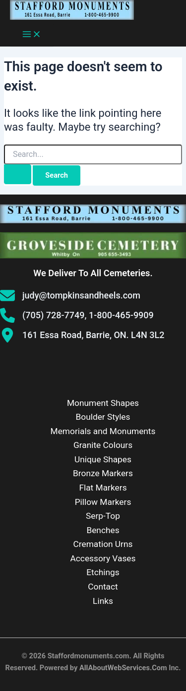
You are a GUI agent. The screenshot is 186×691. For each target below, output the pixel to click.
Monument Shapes (103, 403)
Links (103, 601)
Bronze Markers (103, 473)
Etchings (103, 572)
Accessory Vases (103, 558)
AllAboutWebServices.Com (123, 667)
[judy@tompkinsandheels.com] (70, 295)
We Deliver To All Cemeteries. (92, 273)
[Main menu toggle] (32, 35)
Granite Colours (102, 445)
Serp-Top (103, 516)
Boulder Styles (103, 417)
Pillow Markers (103, 502)
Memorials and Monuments (103, 431)
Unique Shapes (102, 459)
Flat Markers (102, 488)
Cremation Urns (103, 544)
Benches (102, 530)
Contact (103, 587)
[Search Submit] (17, 174)
